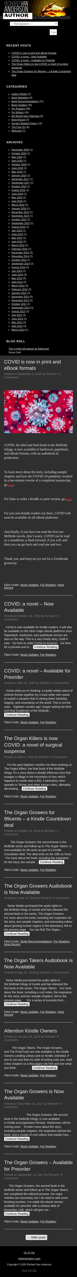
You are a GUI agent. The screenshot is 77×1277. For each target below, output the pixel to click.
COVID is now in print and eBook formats (33, 53)
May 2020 (16, 157)
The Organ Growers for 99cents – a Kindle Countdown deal (37, 819)
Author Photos (19, 94)
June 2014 (17, 274)
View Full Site (29, 1270)
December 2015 (20, 212)
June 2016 (17, 193)
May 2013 (16, 322)
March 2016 (17, 204)
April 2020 (17, 160)
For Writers (17, 112)
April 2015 (17, 241)
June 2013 (17, 318)
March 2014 (17, 285)
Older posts (36, 1237)
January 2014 (18, 293)
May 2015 (16, 238)
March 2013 (17, 329)
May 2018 (16, 171)
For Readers (18, 108)
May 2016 (16, 197)
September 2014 (20, 263)
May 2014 (16, 278)
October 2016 (18, 186)
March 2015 (17, 245)
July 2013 (16, 315)
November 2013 (20, 300)
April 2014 (17, 282)
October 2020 (18, 153)
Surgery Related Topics (24, 123)
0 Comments (60, 683)
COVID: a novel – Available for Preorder (33, 60)
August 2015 (18, 227)
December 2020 (20, 149)
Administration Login (29, 1258)
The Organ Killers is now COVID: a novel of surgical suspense (33, 745)
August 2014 (18, 267)
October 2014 (18, 260)
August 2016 (18, 190)
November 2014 (20, 256)
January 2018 (18, 175)
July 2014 (16, 271)
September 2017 (20, 182)
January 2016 (18, 208)
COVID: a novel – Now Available (29, 56)
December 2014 (20, 252)
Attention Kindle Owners (30, 1031)
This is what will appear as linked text (28, 348)
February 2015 (19, 249)
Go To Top (29, 1252)
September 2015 (20, 223)
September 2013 (20, 307)
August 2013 (18, 311)
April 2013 (17, 326)
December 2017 (20, 179)
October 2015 (18, 219)
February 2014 (19, 289)
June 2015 (17, 234)
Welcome (16, 130)
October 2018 (18, 164)
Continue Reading (45, 647)
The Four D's (18, 127)
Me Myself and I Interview (25, 116)
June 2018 (17, 168)
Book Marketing (20, 97)
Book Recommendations (24, 101)
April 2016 (17, 201)
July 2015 (16, 230)
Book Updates (19, 105)
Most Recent (18, 119)
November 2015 (20, 216)
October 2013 (18, 304)
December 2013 (20, 296)
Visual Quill (14, 352)
